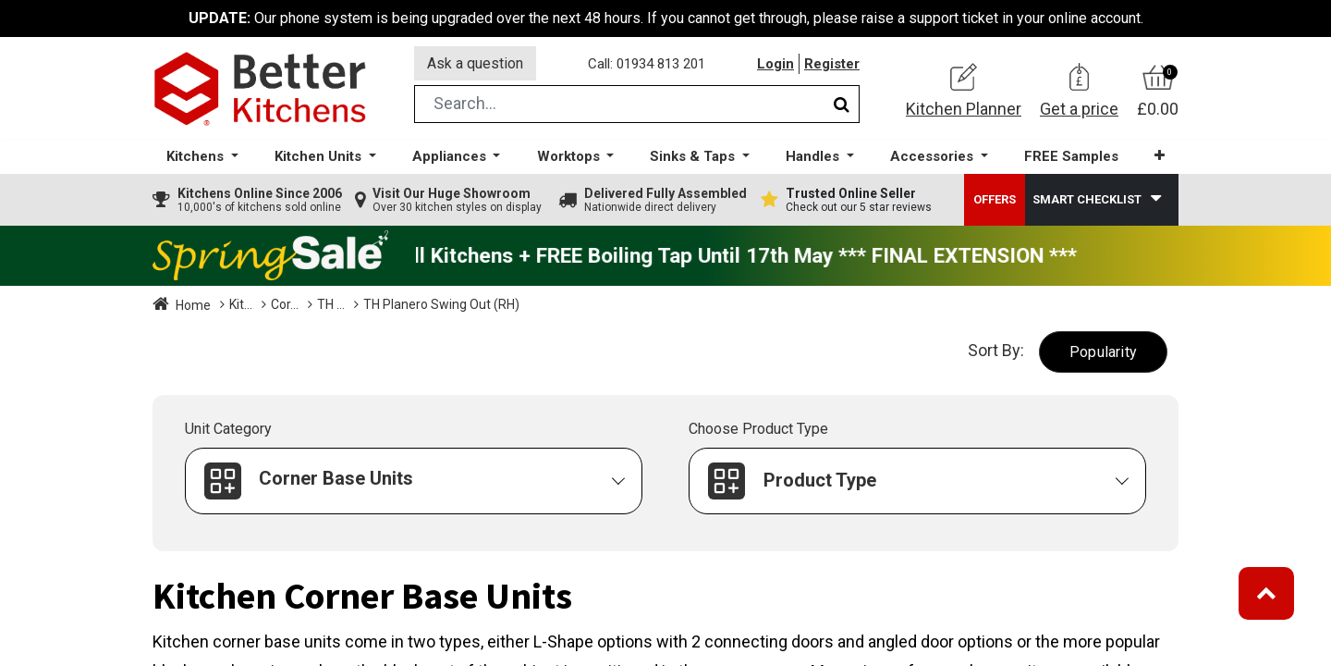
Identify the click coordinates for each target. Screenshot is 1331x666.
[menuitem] (1071, 158)
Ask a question (475, 63)
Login (775, 64)
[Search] (841, 105)
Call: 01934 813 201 (646, 64)
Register (832, 64)
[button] (1159, 157)
